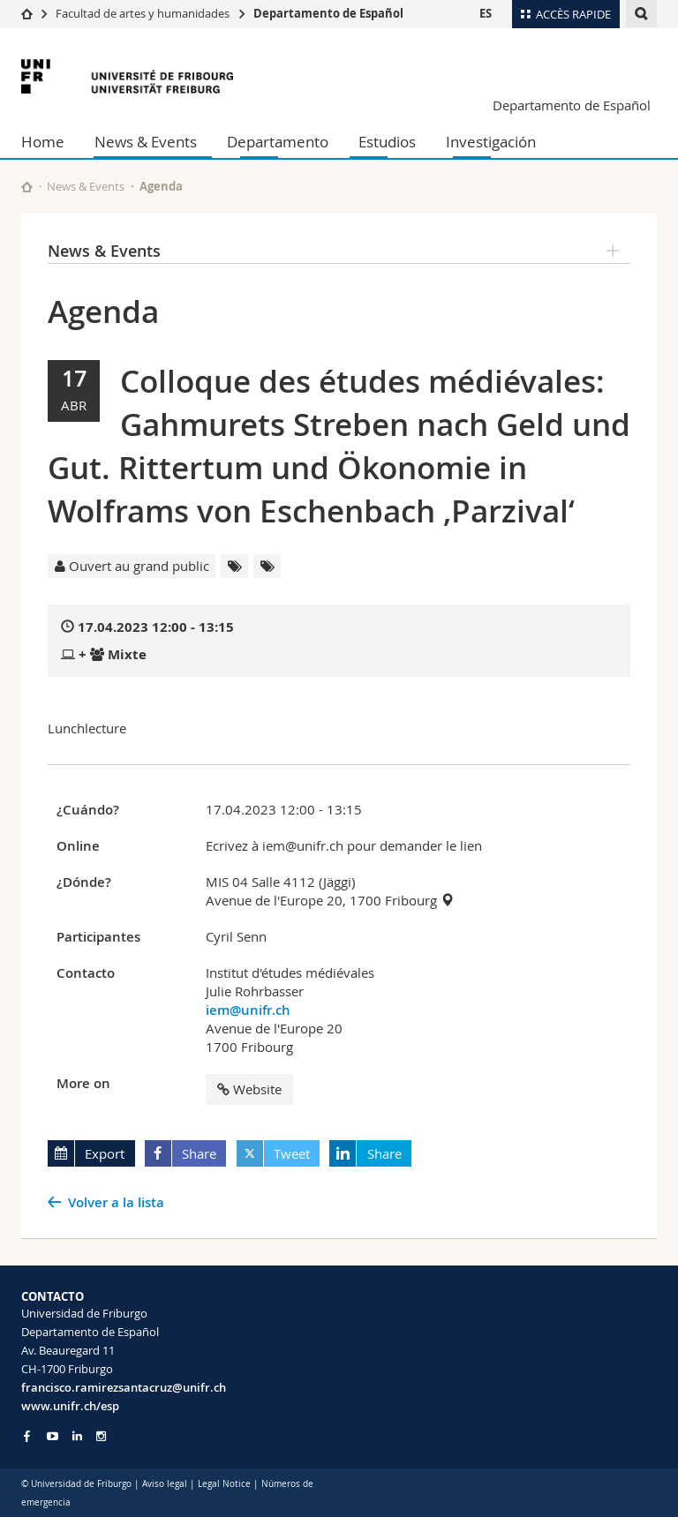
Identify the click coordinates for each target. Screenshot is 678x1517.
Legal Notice (224, 1484)
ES (485, 13)
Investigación (491, 141)
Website (249, 1089)
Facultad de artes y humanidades (143, 13)
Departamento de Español (328, 13)
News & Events (145, 141)
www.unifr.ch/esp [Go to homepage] (70, 1406)
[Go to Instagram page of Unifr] (101, 1436)
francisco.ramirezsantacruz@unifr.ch (123, 1387)
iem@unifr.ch (248, 1010)
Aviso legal (166, 1484)
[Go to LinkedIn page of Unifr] (77, 1436)
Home (42, 141)
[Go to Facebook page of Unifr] (27, 1436)
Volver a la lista (116, 1202)
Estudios (387, 141)
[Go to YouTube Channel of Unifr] (52, 1436)
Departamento (277, 141)
